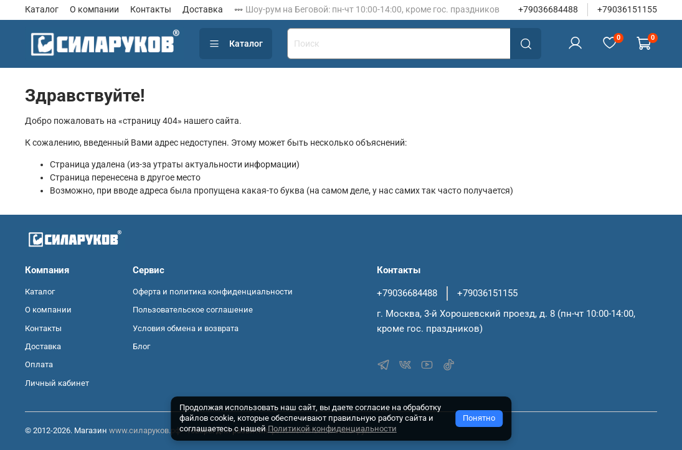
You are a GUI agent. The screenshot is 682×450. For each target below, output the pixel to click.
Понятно (479, 418)
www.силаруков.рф (145, 430)
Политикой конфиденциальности (332, 428)
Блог (141, 346)
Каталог (42, 9)
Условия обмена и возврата (186, 328)
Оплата (39, 364)
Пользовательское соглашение (193, 309)
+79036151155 (627, 9)
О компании (94, 9)
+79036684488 (548, 9)
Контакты (150, 9)
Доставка (202, 9)
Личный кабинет (57, 383)
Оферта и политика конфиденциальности (213, 291)
